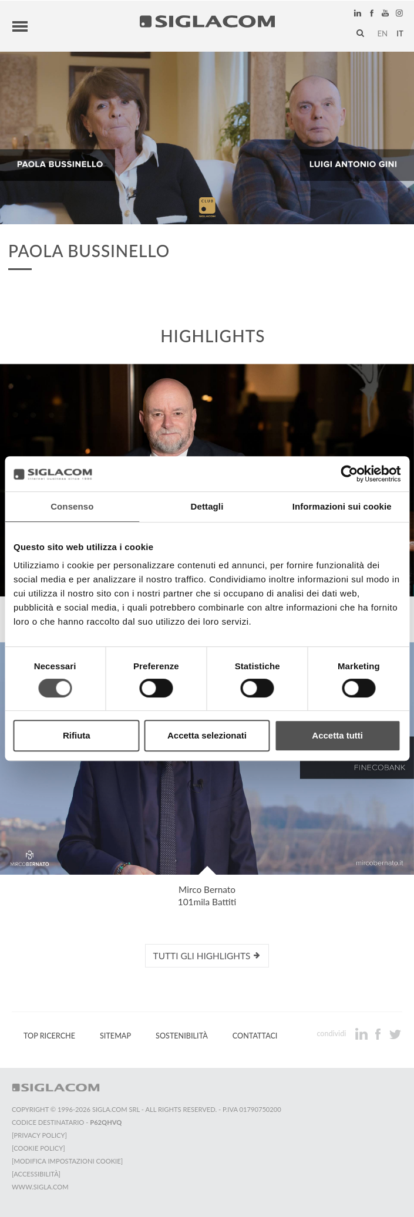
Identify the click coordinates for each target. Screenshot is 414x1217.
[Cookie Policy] (38, 1148)
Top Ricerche (49, 1035)
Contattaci (255, 1035)
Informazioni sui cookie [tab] (342, 506)
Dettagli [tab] (207, 506)
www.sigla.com (40, 1187)
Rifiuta (76, 735)
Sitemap (115, 1035)
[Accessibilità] (36, 1174)
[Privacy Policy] (39, 1135)
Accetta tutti (337, 735)
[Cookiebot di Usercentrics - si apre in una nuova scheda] (349, 474)
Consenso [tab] (72, 506)
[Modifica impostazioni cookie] (67, 1161)
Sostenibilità (182, 1035)
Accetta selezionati (207, 735)
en (382, 33)
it (399, 33)
